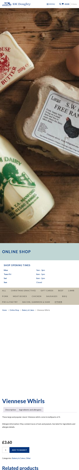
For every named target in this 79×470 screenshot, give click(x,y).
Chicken (36, 296)
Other (58, 302)
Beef (60, 290)
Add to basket (19, 450)
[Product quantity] (5, 450)
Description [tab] (10, 410)
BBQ (64, 296)
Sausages (51, 296)
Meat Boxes (20, 296)
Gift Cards (47, 290)
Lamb (71, 290)
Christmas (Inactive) (23, 290)
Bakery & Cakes (18, 458)
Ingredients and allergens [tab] (30, 410)
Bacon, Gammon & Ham (36, 302)
